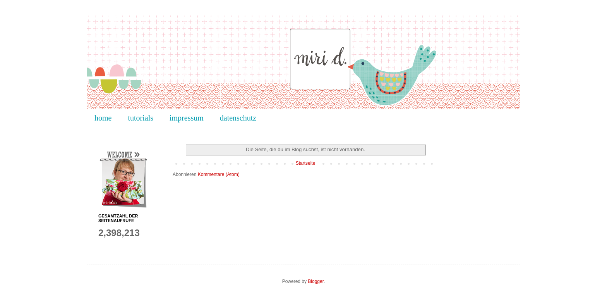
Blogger (316, 281)
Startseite (306, 163)
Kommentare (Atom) (219, 174)
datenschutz (238, 118)
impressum (187, 118)
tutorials (140, 118)
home (102, 118)
